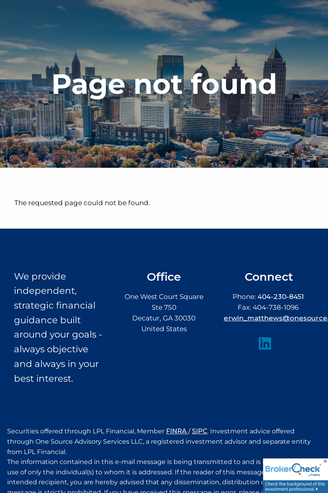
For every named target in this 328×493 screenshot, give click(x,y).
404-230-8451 (281, 297)
